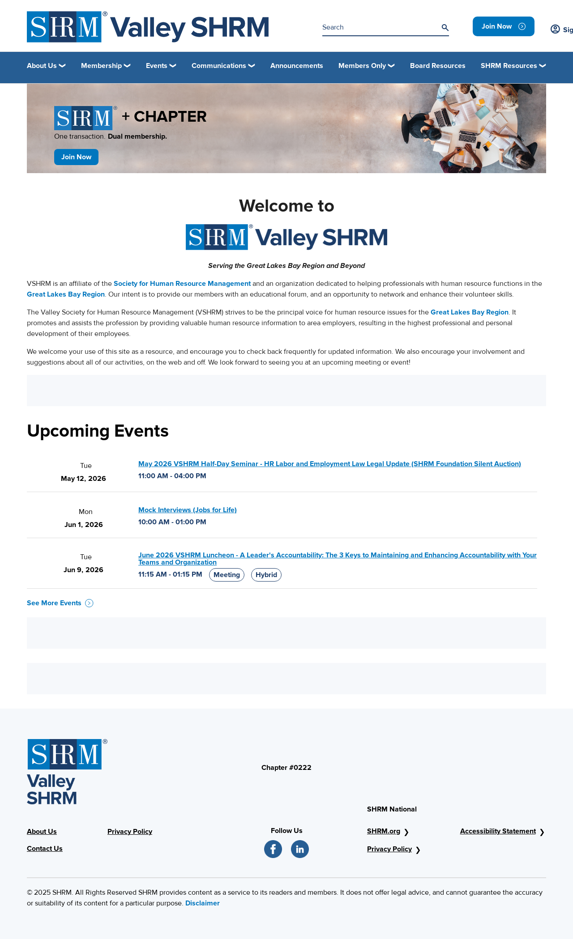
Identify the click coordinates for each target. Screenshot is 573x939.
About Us (42, 831)
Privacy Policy (129, 831)
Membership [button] (101, 65)
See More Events (60, 603)
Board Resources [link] (438, 65)
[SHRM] (148, 26)
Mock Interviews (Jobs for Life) (187, 510)
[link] (504, 26)
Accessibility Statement (498, 831)
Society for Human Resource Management (182, 283)
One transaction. (110, 136)
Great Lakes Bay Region (66, 294)
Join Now (76, 157)
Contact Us (45, 848)
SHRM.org (383, 831)
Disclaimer (202, 903)
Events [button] (156, 65)
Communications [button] (219, 65)
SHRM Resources (509, 65)
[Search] (445, 28)
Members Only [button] (362, 65)
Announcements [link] (296, 65)
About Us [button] (42, 65)
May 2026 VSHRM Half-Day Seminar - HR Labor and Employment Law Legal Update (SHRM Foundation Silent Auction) (329, 463)
